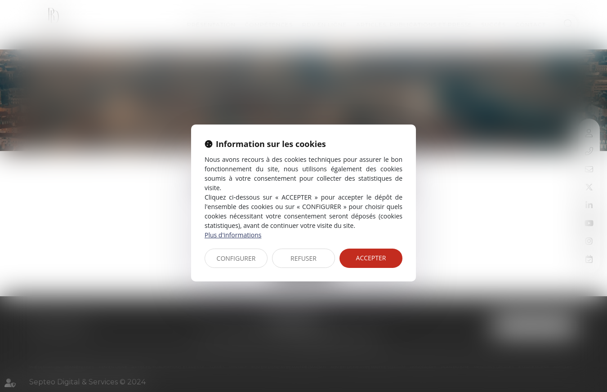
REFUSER (303, 258)
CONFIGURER (236, 258)
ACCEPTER (371, 258)
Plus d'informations (233, 235)
